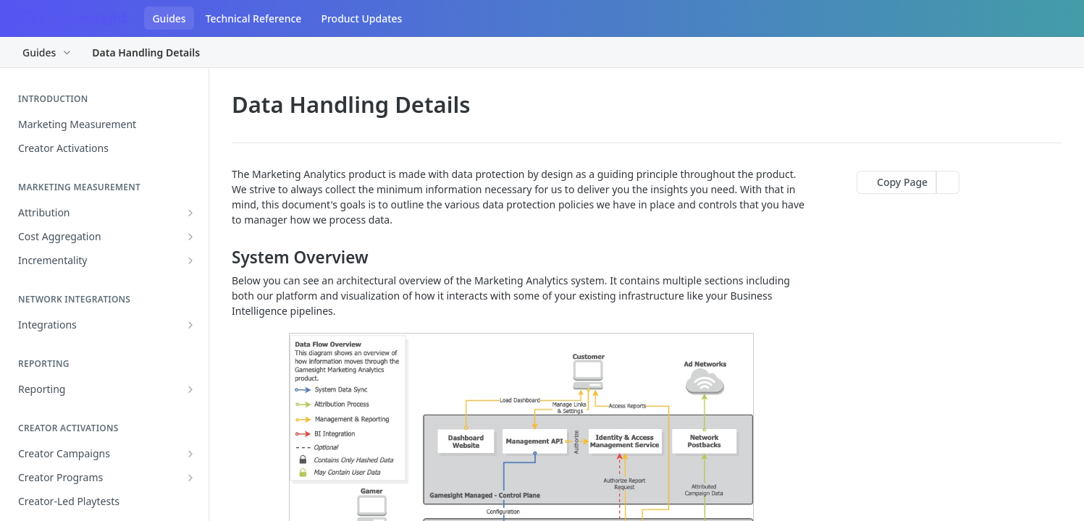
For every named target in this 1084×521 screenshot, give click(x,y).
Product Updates (361, 18)
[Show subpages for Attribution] (190, 213)
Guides (168, 18)
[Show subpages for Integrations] (190, 325)
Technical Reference (254, 18)
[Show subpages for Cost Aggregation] (190, 236)
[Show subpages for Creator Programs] (190, 477)
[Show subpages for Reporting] (190, 389)
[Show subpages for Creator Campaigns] (190, 453)
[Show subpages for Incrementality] (190, 260)
